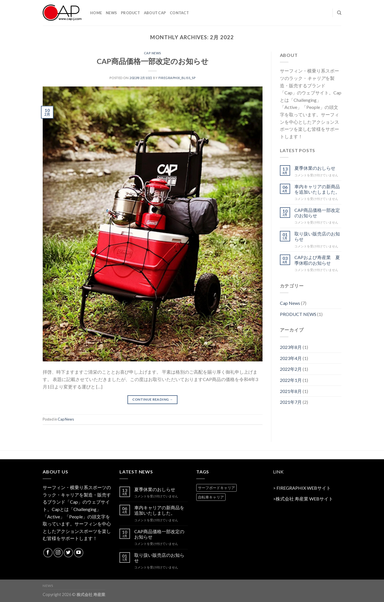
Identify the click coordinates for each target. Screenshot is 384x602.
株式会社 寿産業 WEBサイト (304, 498)
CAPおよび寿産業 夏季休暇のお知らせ (317, 260)
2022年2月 (291, 369)
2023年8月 (291, 347)
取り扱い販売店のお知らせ (317, 236)
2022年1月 (291, 380)
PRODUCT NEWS (298, 314)
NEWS (111, 13)
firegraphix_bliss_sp (176, 78)
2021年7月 (291, 402)
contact (179, 13)
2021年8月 (291, 391)
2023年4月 (291, 358)
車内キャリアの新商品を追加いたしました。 (317, 189)
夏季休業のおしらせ (314, 168)
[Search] (339, 12)
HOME (96, 13)
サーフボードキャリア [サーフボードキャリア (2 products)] (216, 487)
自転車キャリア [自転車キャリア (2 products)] (211, 497)
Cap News (152, 53)
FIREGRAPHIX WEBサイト (303, 488)
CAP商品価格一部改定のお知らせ (152, 61)
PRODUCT (130, 13)
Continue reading (152, 399)
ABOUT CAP (155, 13)
